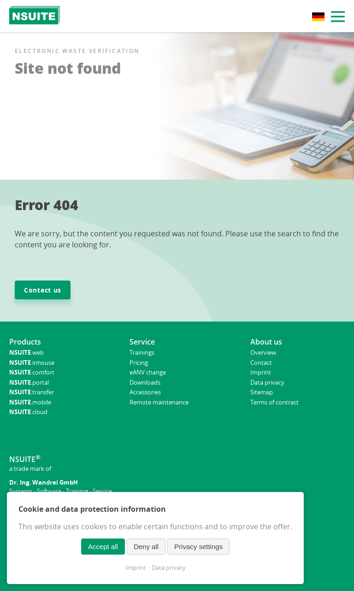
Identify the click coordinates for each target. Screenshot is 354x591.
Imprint (135, 567)
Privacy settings (198, 546)
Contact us (42, 290)
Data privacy (169, 567)
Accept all (103, 546)
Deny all (146, 546)
